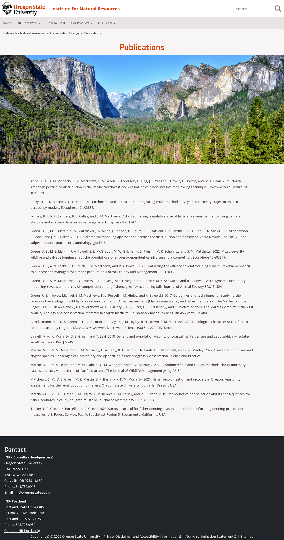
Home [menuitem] (7, 23)
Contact (22, 530)
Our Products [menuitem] (80, 23)
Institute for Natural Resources (85, 8)
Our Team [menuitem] (105, 23)
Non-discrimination (211, 536)
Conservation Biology (65, 33)
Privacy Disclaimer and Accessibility (143, 536)
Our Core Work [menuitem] (27, 23)
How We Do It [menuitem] (56, 23)
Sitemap (247, 536)
